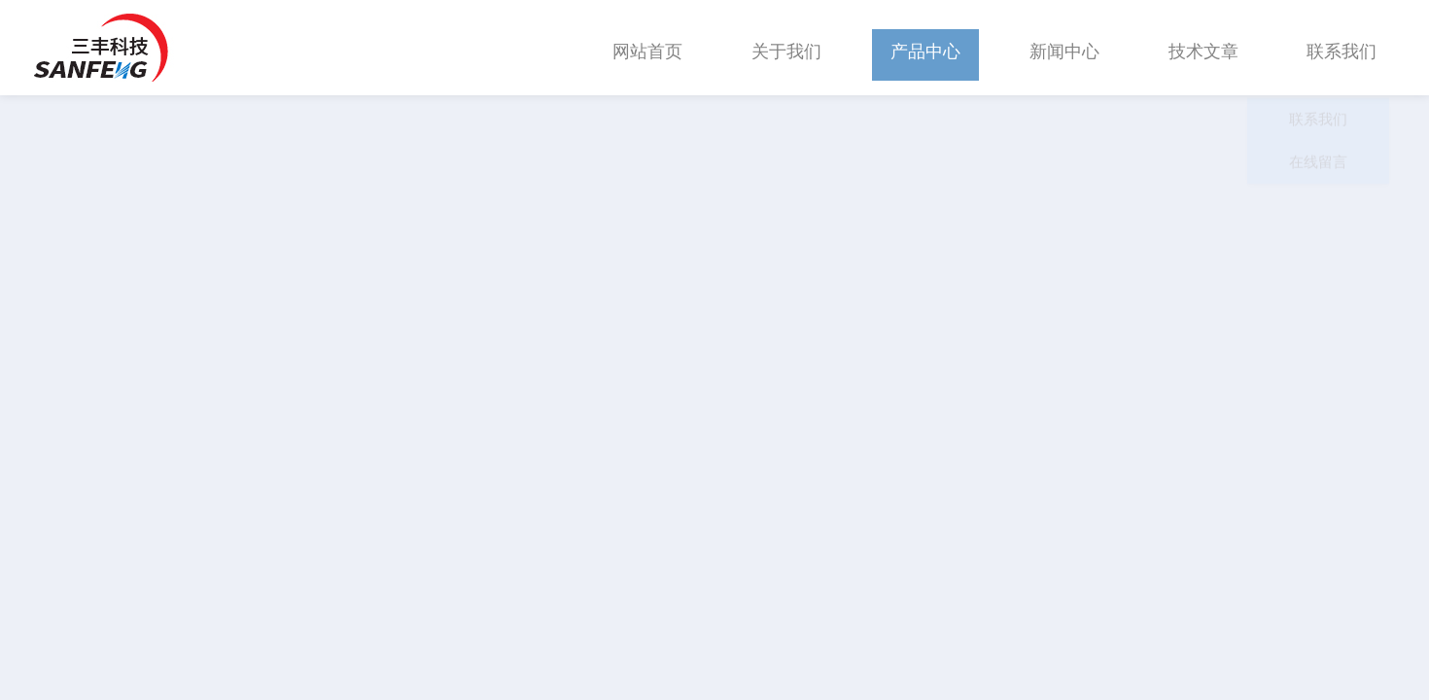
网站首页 (647, 47)
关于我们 (786, 47)
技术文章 (1203, 47)
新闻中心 (1064, 47)
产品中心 (925, 47)
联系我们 (1342, 47)
